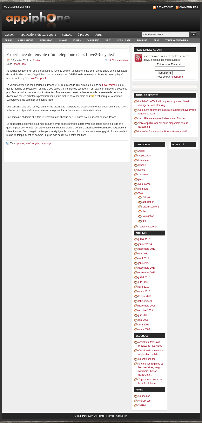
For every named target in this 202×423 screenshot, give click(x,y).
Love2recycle (109, 85)
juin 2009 (143, 315)
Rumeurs (142, 40)
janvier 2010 (145, 300)
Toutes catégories (176, 40)
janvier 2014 (145, 244)
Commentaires (188, 7)
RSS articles (165, 7)
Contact (67, 34)
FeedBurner (177, 76)
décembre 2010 (146, 267)
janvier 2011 (145, 263)
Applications (25, 40)
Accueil (9, 34)
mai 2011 (143, 253)
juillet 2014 (144, 239)
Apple (8, 40)
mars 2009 (144, 329)
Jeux (145, 211)
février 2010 (144, 296)
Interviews (46, 40)
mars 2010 (144, 291)
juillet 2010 (144, 277)
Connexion (144, 396)
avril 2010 (143, 286)
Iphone (63, 40)
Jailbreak (93, 40)
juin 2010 (143, 282)
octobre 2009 (145, 310)
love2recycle (32, 143)
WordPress (144, 400)
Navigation (148, 216)
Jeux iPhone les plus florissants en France (161, 118)
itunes (77, 40)
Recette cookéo (146, 359)
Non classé (123, 40)
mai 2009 (143, 319)
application (148, 201)
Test (156, 40)
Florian (37, 60)
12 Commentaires (118, 60)
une (144, 220)
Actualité (147, 197)
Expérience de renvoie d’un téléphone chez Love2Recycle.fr (61, 54)
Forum (99, 34)
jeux (107, 40)
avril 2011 (143, 258)
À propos (83, 34)
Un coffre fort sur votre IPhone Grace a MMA (162, 131)
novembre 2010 (146, 272)
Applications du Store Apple (38, 34)
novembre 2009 (146, 305)
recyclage (46, 143)
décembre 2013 (146, 248)
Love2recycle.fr (38, 78)
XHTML (142, 405)
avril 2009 (143, 324)
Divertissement (150, 206)
